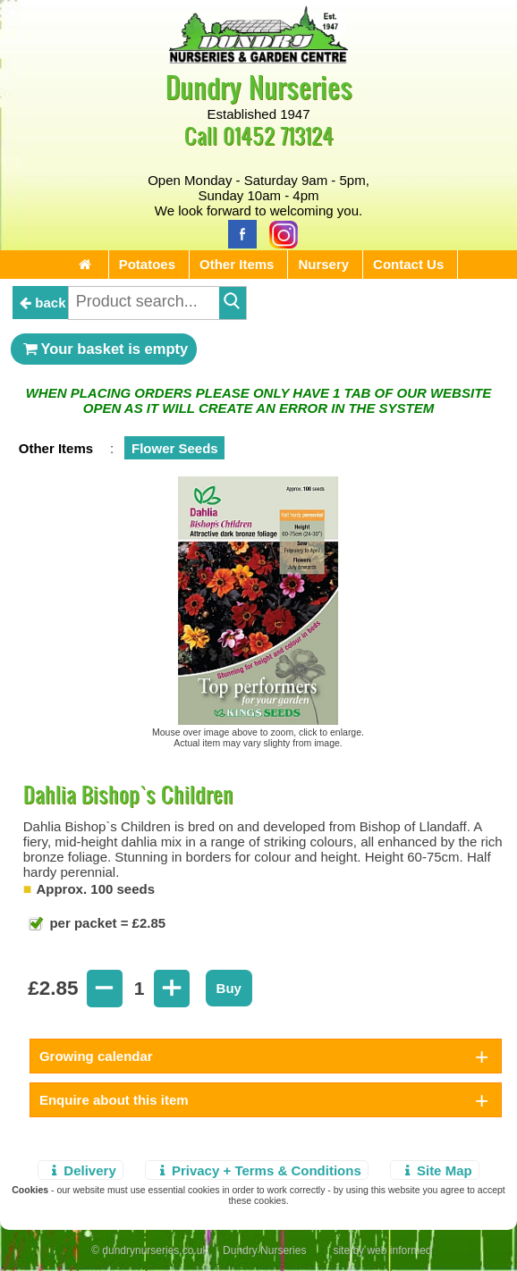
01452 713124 (278, 135)
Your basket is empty (104, 349)
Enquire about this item (114, 1099)
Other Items (236, 264)
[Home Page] (258, 58)
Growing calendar (96, 1056)
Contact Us (408, 264)
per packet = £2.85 (105, 922)
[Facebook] (238, 232)
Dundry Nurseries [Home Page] (258, 86)
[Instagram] (279, 232)
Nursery (323, 264)
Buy (229, 988)
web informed (399, 1250)
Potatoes (147, 264)
